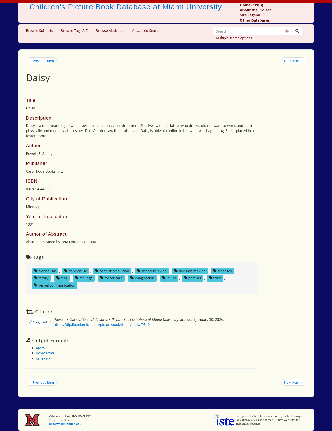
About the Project (255, 10)
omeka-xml (45, 358)
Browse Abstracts (110, 30)
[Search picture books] (297, 31)
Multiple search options (234, 37)
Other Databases (255, 20)
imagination (142, 278)
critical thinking (152, 271)
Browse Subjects (39, 30)
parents (192, 278)
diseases (222, 271)
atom (40, 348)
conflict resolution (112, 271)
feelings (83, 278)
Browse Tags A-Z (74, 30)
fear (62, 278)
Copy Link (38, 322)
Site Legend (250, 15)
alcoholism (45, 271)
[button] (287, 31)
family (41, 278)
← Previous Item (41, 60)
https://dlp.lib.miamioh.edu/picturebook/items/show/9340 (102, 324)
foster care (111, 278)
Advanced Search (146, 30)
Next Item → (293, 60)
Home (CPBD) (251, 5)
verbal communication (54, 285)
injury (169, 278)
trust (215, 278)
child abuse (75, 271)
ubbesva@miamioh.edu (65, 424)
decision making (189, 271)
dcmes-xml (45, 353)
